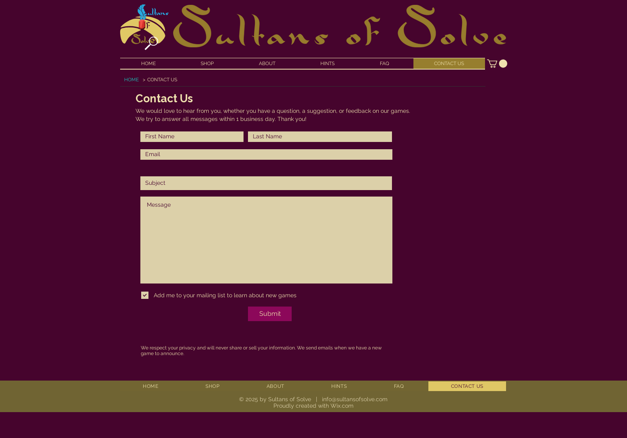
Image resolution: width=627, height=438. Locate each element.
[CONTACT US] (162, 79)
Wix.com (342, 405)
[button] (497, 63)
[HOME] (131, 79)
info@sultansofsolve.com (355, 399)
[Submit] (270, 314)
